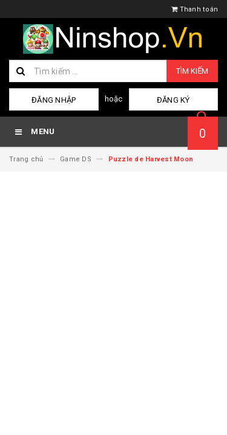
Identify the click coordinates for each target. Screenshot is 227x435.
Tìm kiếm (192, 71)
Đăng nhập (53, 100)
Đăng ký (173, 100)
